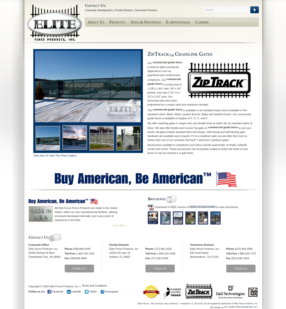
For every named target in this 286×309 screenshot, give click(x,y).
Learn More (118, 225)
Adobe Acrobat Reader (202, 206)
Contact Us (79, 268)
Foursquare (109, 291)
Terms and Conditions (94, 285)
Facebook (55, 291)
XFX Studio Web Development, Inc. (240, 307)
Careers (202, 22)
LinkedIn (74, 291)
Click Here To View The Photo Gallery (55, 155)
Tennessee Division (146, 10)
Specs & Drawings (146, 22)
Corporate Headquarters (99, 10)
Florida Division (124, 10)
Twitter (91, 291)
